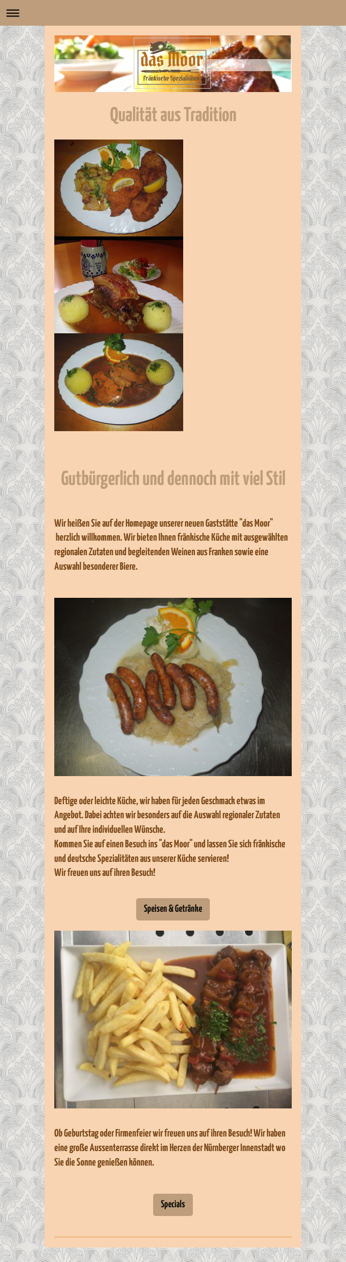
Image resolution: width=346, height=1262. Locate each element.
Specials (173, 1204)
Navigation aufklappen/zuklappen (173, 12)
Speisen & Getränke (173, 909)
